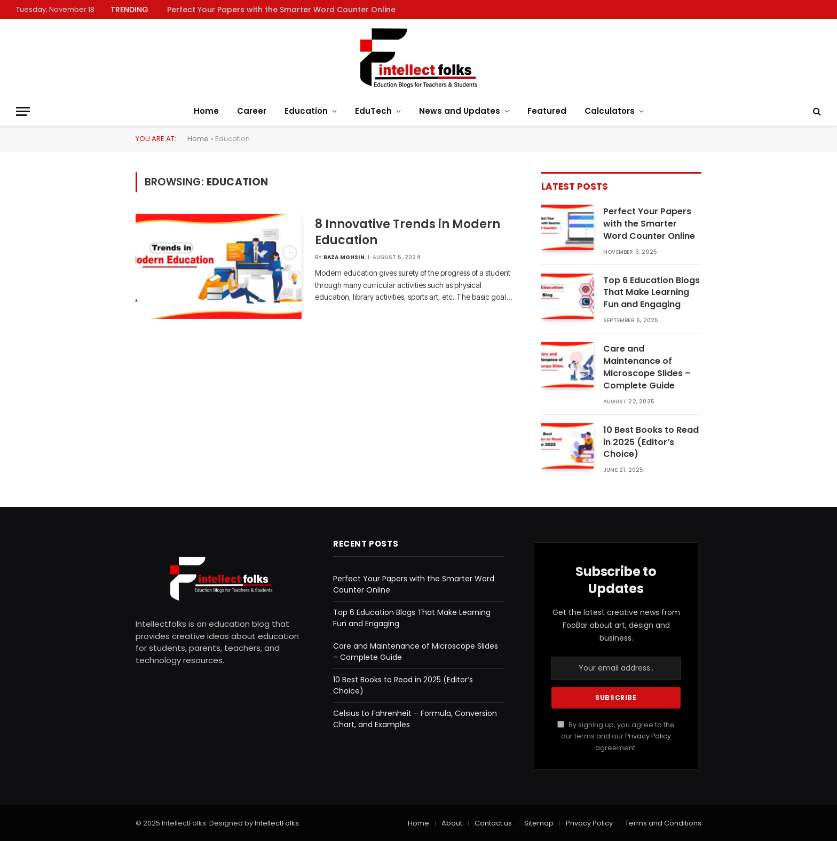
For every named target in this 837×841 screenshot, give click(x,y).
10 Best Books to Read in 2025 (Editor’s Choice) (651, 442)
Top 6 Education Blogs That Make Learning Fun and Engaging (651, 293)
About (451, 823)
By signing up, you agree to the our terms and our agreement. (616, 736)
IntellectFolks (277, 823)
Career (251, 110)
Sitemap (539, 823)
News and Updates (459, 110)
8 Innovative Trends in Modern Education (407, 232)
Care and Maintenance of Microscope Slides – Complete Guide (647, 367)
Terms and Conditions (663, 823)
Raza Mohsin (344, 257)
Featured (546, 110)
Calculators (610, 110)
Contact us (493, 823)
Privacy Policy (648, 736)
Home (206, 110)
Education (306, 110)
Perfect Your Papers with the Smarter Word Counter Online (281, 9)
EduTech (373, 110)
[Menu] (23, 111)
